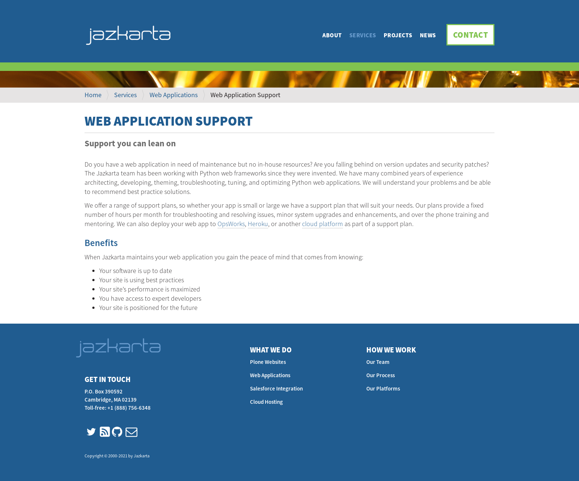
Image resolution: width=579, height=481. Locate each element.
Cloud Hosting (266, 401)
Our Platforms (383, 388)
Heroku (258, 223)
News (428, 35)
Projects (398, 35)
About (332, 35)
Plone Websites (268, 361)
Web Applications (174, 95)
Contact (470, 35)
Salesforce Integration (276, 388)
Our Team (378, 361)
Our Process (380, 375)
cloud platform (322, 223)
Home (93, 95)
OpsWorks (231, 223)
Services (362, 35)
